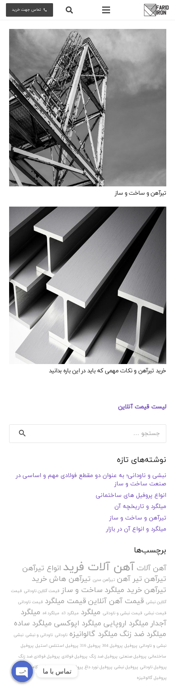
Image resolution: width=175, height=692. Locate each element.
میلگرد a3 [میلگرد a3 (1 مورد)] (69, 613)
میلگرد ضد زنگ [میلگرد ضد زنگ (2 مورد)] (143, 634)
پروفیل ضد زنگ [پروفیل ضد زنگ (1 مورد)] (103, 656)
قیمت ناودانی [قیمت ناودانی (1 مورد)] (30, 602)
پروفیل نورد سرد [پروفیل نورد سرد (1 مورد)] (68, 667)
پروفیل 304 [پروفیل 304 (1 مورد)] (112, 646)
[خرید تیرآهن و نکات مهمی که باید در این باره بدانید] (87, 285)
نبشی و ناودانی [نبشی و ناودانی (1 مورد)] (152, 646)
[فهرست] (106, 10)
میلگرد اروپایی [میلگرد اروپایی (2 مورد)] (125, 623)
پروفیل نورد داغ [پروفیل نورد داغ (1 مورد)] (98, 667)
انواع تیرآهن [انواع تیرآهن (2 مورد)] (41, 568)
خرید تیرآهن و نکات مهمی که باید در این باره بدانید (107, 371)
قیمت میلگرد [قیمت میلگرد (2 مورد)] (65, 601)
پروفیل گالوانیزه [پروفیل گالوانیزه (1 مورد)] (151, 678)
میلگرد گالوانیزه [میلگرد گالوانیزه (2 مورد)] (93, 634)
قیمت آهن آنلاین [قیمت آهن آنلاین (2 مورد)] (116, 601)
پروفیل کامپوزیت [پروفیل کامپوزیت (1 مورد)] (36, 667)
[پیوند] (156, 10)
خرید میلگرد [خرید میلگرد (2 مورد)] (123, 590)
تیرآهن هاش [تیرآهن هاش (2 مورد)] (70, 579)
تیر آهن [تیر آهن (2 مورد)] (129, 579)
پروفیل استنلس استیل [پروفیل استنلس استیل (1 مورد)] (56, 646)
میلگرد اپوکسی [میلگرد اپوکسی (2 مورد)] (77, 623)
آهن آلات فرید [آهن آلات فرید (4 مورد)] (99, 567)
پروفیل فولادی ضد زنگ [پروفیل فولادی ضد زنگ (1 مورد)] (38, 656)
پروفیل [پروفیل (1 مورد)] (130, 646)
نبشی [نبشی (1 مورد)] (18, 635)
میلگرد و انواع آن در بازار (136, 529)
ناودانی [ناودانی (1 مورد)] (61, 635)
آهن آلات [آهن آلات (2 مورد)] (151, 568)
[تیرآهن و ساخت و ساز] (87, 107)
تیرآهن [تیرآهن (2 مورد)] (155, 579)
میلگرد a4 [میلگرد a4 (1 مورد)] (50, 613)
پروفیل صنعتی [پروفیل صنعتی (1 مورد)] (132, 656)
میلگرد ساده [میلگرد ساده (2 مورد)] (33, 623)
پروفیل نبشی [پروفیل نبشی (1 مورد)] (126, 667)
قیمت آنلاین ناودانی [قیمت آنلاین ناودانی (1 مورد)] (41, 591)
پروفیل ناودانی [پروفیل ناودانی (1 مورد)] (153, 667)
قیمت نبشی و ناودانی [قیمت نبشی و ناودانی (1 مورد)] (122, 613)
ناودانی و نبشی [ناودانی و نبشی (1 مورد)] (39, 635)
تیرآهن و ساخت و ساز (140, 193)
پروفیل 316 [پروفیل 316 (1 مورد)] (90, 646)
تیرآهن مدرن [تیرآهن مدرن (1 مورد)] (104, 580)
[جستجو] (69, 10)
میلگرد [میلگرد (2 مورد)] (91, 612)
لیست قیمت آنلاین (142, 407)
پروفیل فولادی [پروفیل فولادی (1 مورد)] (74, 656)
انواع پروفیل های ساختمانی (131, 495)
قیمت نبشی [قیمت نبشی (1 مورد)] (155, 613)
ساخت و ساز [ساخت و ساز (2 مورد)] (82, 590)
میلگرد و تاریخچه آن (140, 506)
